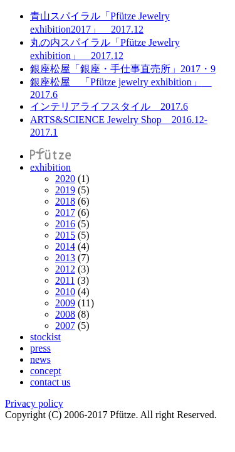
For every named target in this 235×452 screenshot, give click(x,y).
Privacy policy (34, 403)
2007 (65, 325)
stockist (45, 336)
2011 (65, 280)
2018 (65, 201)
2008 (65, 314)
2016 (65, 223)
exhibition (50, 167)
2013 (65, 257)
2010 (65, 291)
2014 (65, 246)
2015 (65, 235)
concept (45, 370)
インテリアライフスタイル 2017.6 (109, 106)
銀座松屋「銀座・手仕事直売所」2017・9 (123, 68)
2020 (65, 178)
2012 (65, 269)
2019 (65, 190)
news (40, 359)
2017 (65, 212)
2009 (65, 303)
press (40, 348)
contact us (50, 382)
